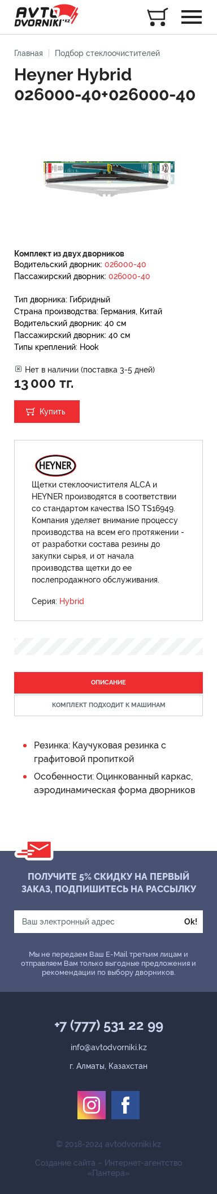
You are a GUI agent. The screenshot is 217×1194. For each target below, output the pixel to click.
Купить (53, 411)
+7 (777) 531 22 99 (108, 1025)
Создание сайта (65, 1162)
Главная (28, 53)
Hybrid (71, 601)
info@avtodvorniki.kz (109, 1047)
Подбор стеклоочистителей (107, 53)
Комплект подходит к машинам (109, 705)
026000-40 (125, 264)
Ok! (190, 921)
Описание (108, 682)
